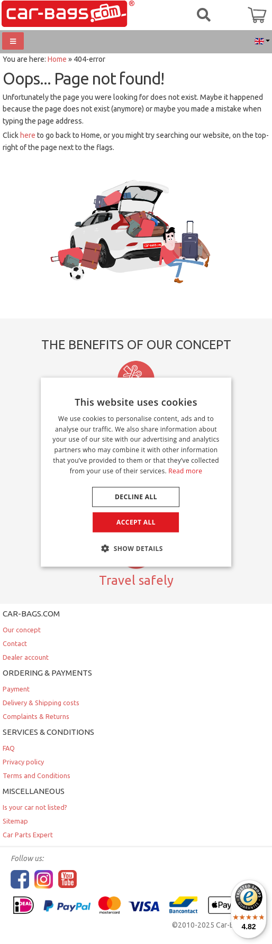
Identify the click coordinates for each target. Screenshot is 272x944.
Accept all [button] (136, 521)
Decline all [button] (136, 496)
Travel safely (136, 580)
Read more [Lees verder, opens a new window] (185, 470)
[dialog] (136, 472)
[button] (136, 548)
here (27, 135)
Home (57, 59)
